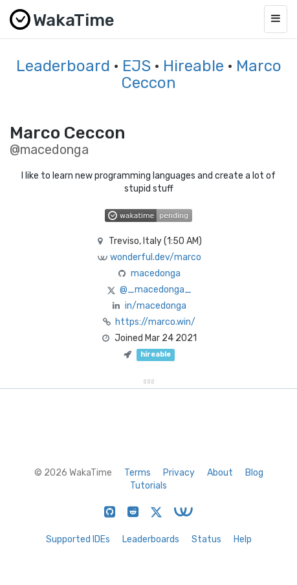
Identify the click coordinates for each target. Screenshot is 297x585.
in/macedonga (155, 305)
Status (206, 539)
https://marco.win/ (155, 321)
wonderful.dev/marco (155, 257)
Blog (254, 472)
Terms (137, 472)
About (220, 472)
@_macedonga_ (156, 289)
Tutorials (148, 485)
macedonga (156, 273)
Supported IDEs (78, 539)
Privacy (179, 472)
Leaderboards (150, 539)
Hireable (193, 66)
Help (243, 539)
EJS (136, 66)
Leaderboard (63, 66)
